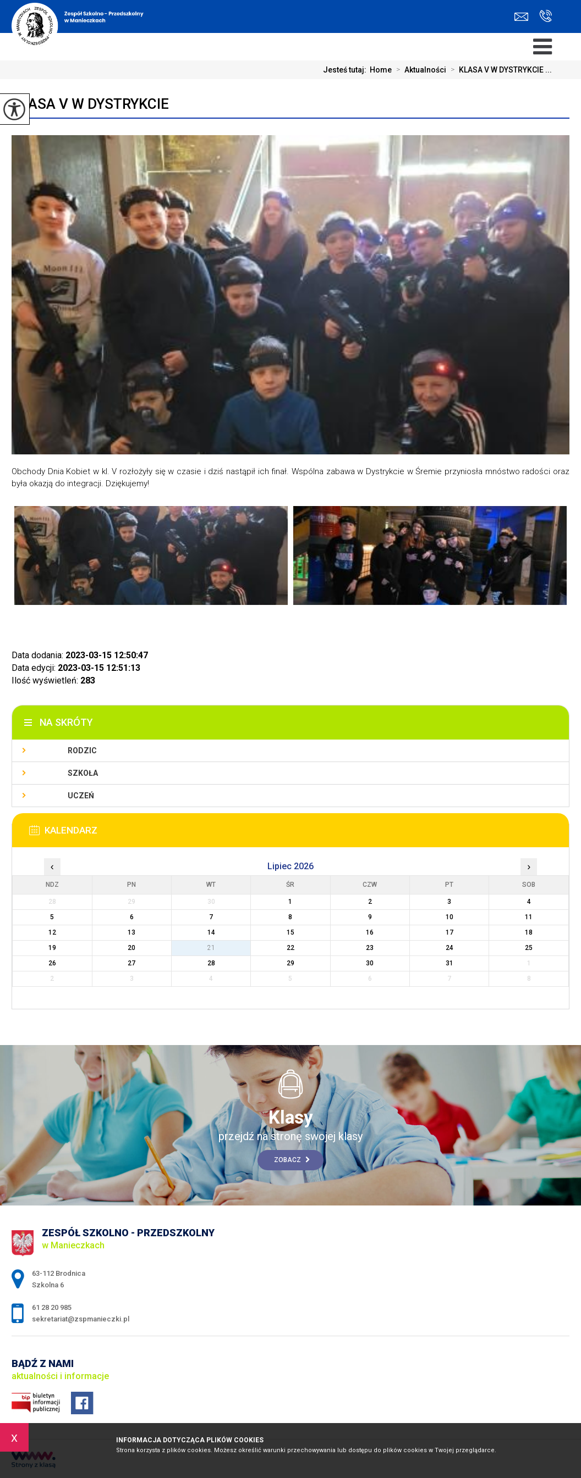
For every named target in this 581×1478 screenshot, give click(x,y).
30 (370, 963)
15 (290, 932)
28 (211, 963)
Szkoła (83, 773)
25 (529, 948)
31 (449, 963)
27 (131, 963)
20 (131, 948)
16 (370, 932)
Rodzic (82, 750)
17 (449, 932)
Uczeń (81, 795)
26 (52, 963)
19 (52, 948)
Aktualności (419, 70)
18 (529, 932)
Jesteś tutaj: (346, 70)
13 (131, 932)
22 (290, 948)
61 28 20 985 (545, 16)
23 (370, 948)
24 (449, 948)
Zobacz (292, 1160)
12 (52, 932)
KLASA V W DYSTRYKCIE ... (499, 70)
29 (290, 963)
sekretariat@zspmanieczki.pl (521, 17)
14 (211, 932)
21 (211, 948)
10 (449, 917)
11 (529, 917)
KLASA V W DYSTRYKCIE (90, 104)
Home (381, 70)
